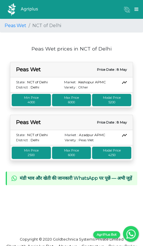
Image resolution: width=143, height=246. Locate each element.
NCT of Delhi (37, 82)
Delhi (35, 87)
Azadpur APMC (92, 135)
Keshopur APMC (92, 82)
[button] (127, 9)
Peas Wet (15, 25)
